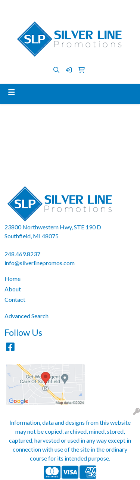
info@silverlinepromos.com (88, 8)
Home (12, 278)
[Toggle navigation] (11, 92)
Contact (14, 299)
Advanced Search (26, 315)
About (12, 288)
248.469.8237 (31, 8)
